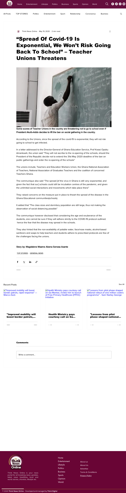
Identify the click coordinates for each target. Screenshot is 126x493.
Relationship (75, 14)
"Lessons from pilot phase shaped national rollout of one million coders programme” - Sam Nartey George (104, 315)
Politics (36, 14)
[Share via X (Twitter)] (24, 262)
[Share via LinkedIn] (30, 262)
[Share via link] (36, 262)
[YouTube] (124, 4)
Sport (62, 14)
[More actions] (109, 31)
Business (104, 14)
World (61, 482)
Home (60, 457)
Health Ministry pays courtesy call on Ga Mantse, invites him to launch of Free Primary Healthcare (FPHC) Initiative (63, 315)
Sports (60, 475)
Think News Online (16, 491)
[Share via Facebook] (17, 262)
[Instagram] (120, 4)
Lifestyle (61, 464)
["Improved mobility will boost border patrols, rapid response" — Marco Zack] (22, 299)
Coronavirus (90, 14)
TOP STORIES (22, 14)
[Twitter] (116, 4)
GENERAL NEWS (36, 253)
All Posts (7, 14)
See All (121, 284)
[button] (121, 14)
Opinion (61, 478)
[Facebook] (112, 4)
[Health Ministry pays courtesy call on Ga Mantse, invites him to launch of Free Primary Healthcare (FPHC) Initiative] (64, 299)
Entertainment (49, 14)
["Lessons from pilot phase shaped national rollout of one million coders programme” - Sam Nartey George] (105, 299)
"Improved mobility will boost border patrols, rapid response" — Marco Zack (21, 315)
